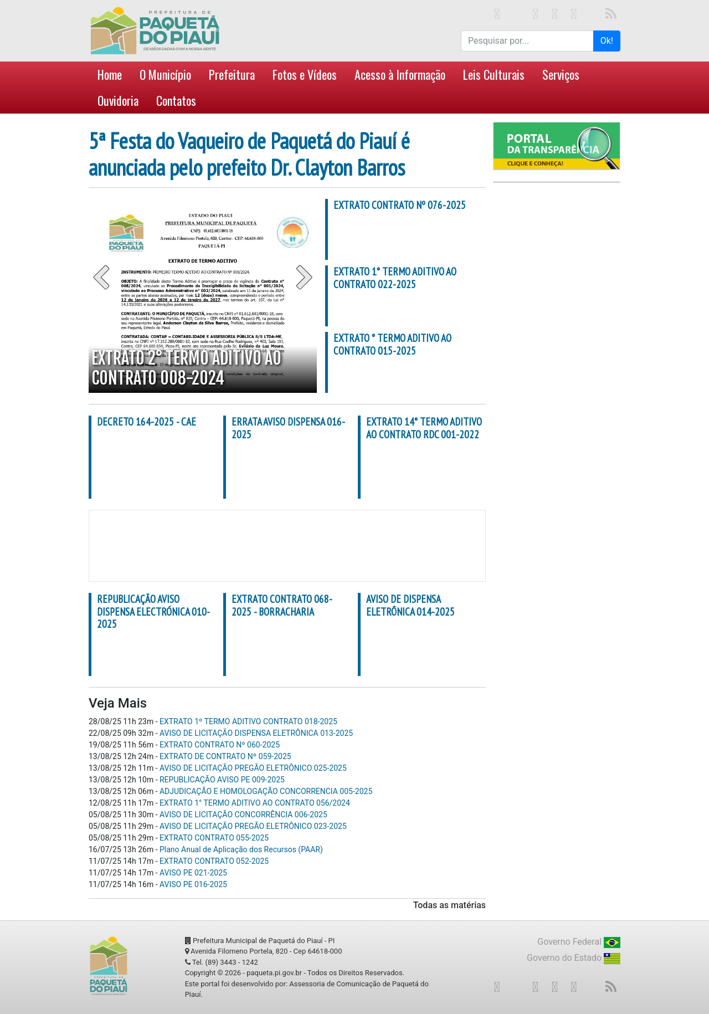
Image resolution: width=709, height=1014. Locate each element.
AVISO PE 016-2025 (193, 884)
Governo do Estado (573, 958)
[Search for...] (527, 41)
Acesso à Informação (399, 74)
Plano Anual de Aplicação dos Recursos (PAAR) (241, 849)
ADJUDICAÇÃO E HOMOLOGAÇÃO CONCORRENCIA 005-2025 (266, 791)
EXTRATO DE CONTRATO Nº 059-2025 (225, 756)
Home (109, 74)
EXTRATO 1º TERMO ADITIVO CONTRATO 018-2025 (248, 721)
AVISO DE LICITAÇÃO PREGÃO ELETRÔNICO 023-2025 (253, 826)
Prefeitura (232, 74)
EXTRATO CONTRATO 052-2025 (214, 861)
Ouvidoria (117, 100)
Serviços (560, 74)
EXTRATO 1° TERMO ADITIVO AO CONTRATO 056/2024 (255, 802)
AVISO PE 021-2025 (193, 872)
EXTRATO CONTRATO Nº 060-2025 (220, 744)
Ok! (606, 40)
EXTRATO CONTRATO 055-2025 (214, 837)
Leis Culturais (494, 74)
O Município (165, 74)
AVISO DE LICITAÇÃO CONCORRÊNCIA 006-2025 (243, 814)
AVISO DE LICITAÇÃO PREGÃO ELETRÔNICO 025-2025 (253, 768)
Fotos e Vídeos (305, 74)
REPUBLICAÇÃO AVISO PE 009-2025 (222, 779)
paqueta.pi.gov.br (274, 973)
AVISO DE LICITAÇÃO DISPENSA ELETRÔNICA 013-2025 (256, 733)
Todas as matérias (449, 905)
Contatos (176, 100)
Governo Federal (578, 942)
